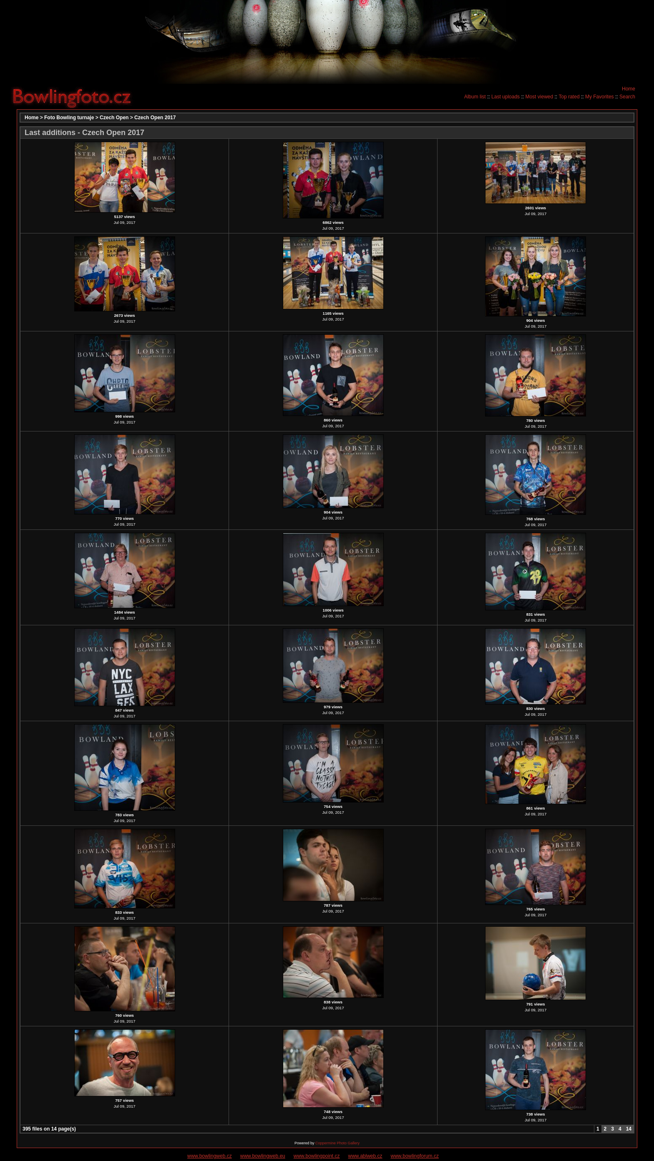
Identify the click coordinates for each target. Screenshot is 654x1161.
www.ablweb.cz (365, 1156)
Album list (475, 97)
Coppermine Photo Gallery (337, 1143)
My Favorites (599, 97)
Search (627, 97)
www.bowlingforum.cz (415, 1156)
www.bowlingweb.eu (262, 1156)
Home (628, 89)
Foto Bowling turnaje (69, 117)
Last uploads (505, 97)
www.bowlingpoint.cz (317, 1156)
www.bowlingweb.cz (209, 1156)
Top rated (569, 97)
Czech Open (114, 117)
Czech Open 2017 (155, 117)
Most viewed (539, 97)
